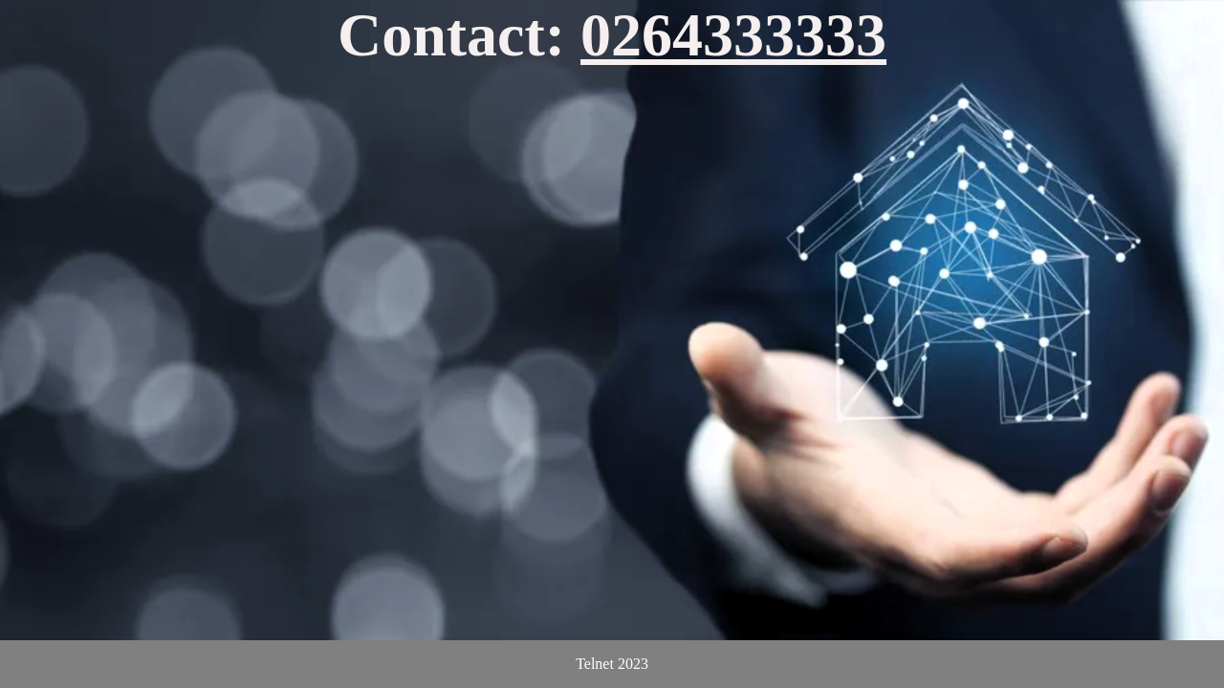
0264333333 (733, 35)
